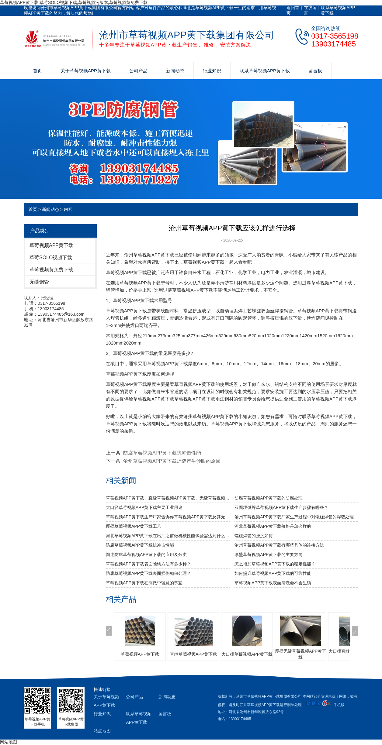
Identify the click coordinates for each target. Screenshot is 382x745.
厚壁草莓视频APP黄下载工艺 (133, 526)
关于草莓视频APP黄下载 (86, 70)
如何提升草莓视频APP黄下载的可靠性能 (272, 573)
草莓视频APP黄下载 (51, 245)
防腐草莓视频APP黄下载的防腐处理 (268, 498)
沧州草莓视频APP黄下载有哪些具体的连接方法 (279, 545)
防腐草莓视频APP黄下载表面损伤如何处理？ (148, 573)
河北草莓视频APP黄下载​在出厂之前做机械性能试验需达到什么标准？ (168, 535)
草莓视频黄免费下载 (51, 269)
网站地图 (8, 742)
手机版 (339, 705)
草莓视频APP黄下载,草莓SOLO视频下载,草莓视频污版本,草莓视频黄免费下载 (74, 2)
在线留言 (310, 10)
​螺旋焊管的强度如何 (253, 535)
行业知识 (212, 70)
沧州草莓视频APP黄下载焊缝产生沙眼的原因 (172, 461)
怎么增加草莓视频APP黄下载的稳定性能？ (274, 563)
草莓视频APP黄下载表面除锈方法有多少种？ (148, 563)
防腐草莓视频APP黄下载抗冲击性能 (162, 452)
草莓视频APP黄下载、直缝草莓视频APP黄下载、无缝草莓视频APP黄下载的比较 (168, 498)
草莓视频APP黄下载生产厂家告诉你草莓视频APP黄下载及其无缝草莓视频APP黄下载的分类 (168, 516)
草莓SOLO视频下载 (51, 257)
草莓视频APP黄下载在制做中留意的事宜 (144, 582)
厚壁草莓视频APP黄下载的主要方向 (268, 554)
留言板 (315, 70)
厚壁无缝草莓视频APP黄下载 (300, 654)
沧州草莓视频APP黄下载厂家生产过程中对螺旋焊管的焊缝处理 (294, 516)
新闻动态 (175, 70)
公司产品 (138, 70)
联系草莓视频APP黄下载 (338, 10)
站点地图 (102, 730)
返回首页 (292, 10)
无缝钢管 (39, 281)
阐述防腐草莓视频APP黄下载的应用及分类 (146, 554)
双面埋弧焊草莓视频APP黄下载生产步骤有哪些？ (281, 507)
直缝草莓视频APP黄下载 (193, 654)
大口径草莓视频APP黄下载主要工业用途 (144, 507)
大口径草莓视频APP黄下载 (247, 654)
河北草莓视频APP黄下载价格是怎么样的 (272, 526)
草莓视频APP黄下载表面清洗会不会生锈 (272, 582)
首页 (37, 70)
